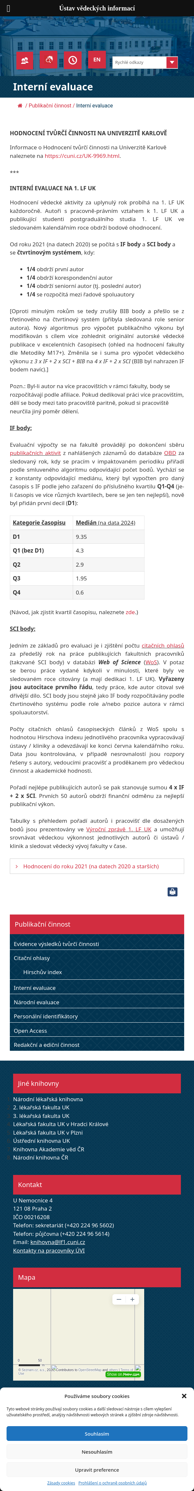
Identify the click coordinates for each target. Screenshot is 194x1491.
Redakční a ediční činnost (47, 1044)
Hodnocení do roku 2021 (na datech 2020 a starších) (91, 866)
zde (130, 612)
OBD (170, 453)
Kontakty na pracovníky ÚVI (49, 1250)
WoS (151, 662)
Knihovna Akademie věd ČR (48, 1149)
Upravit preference (97, 1469)
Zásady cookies (61, 1483)
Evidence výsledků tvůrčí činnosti (56, 944)
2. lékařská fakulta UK (41, 1107)
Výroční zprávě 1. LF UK (118, 829)
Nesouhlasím (97, 1451)
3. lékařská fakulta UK (41, 1116)
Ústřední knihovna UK (41, 1140)
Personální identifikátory (46, 1016)
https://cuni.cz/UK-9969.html (82, 156)
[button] (184, 1396)
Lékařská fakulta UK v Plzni (48, 1132)
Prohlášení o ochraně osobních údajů (112, 1483)
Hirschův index (42, 972)
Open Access (30, 1030)
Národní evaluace (36, 1002)
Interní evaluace (35, 987)
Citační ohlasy (32, 958)
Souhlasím (97, 1433)
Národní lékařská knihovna (48, 1099)
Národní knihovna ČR (40, 1157)
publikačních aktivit (35, 453)
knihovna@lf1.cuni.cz (57, 1242)
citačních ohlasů (163, 645)
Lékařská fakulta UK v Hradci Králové (60, 1124)
